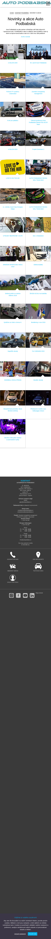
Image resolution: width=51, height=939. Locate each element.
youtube (25, 595)
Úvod (12, 13)
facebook (18, 595)
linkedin (32, 595)
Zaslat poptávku (13, 579)
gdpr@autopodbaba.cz (25, 502)
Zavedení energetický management (28, 515)
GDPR (25, 500)
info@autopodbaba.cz (25, 540)
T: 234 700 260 (25, 524)
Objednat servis (13, 567)
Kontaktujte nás (13, 556)
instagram (11, 595)
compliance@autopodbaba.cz (25, 510)
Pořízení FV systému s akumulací (25, 517)
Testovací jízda (38, 567)
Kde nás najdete (38, 556)
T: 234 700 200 (25, 520)
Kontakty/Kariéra (22, 13)
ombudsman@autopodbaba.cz (25, 512)
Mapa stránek (39, 593)
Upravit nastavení (20, 934)
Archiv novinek (25, 37)
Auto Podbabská (26, 3)
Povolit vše (32, 934)
